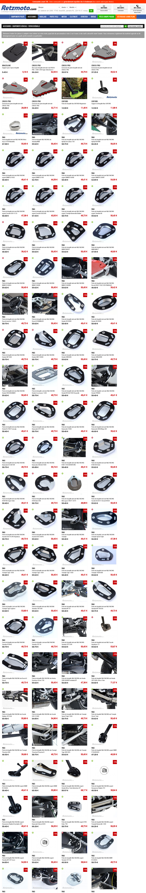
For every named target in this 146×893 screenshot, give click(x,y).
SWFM (88, 847)
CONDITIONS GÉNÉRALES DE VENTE (73, 834)
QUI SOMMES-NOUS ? (53, 834)
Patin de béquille (34, 26)
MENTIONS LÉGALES (92, 834)
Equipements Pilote (18, 16)
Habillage (43, 16)
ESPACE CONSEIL (39, 834)
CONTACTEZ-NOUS (106, 834)
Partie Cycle (54, 16)
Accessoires (32, 16)
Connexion (121, 10)
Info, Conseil (137, 8)
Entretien (84, 16)
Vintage (93, 16)
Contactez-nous (133, 824)
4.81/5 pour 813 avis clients (73, 851)
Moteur (64, 16)
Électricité (74, 16)
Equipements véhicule (19, 26)
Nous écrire (137, 12)
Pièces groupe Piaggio (106, 16)
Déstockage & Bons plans (126, 16)
